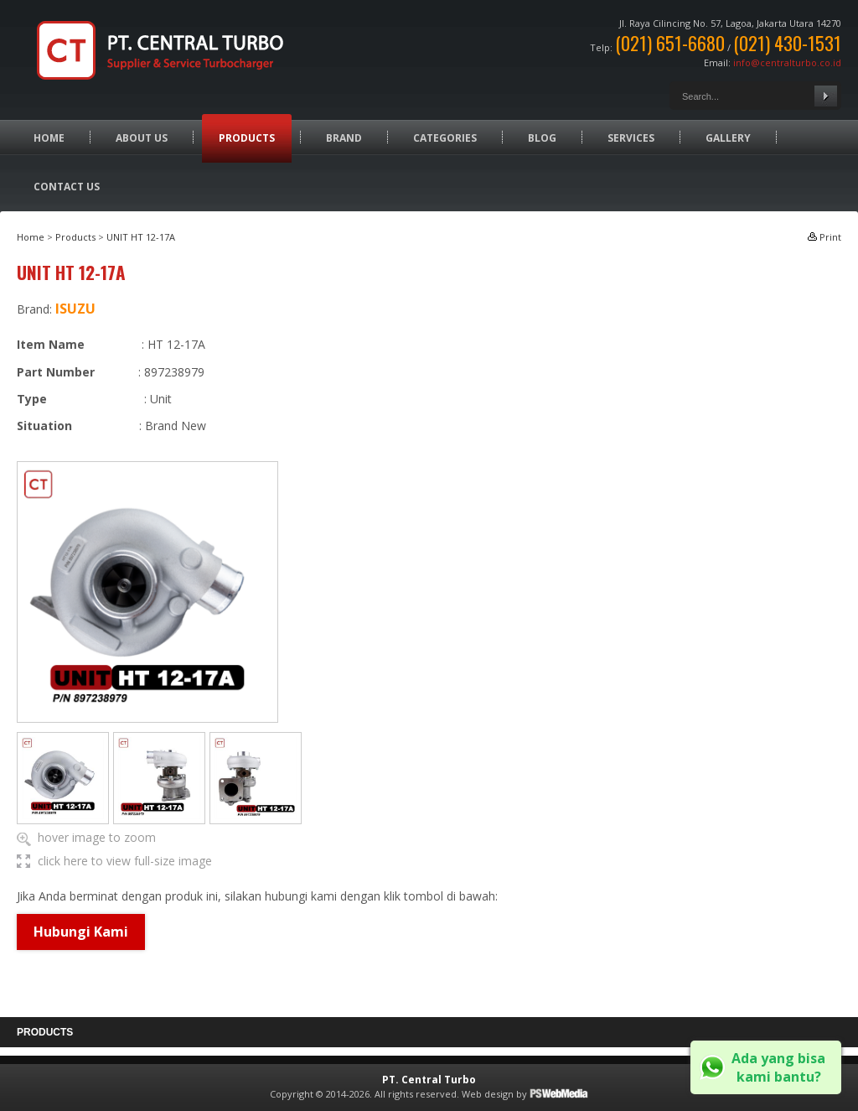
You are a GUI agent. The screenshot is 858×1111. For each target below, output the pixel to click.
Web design (488, 1094)
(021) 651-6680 (670, 42)
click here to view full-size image (125, 861)
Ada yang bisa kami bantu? (778, 1067)
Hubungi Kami (81, 931)
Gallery (728, 138)
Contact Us (67, 186)
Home (49, 138)
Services (630, 138)
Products (247, 138)
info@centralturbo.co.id (787, 62)
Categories (445, 138)
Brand (344, 138)
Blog (542, 138)
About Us (142, 138)
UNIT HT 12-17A (140, 237)
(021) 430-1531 (787, 42)
